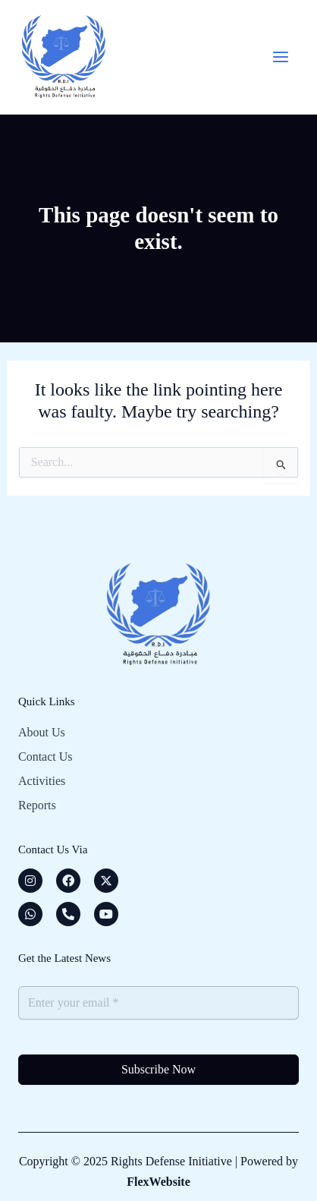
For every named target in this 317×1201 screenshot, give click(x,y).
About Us (41, 732)
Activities (41, 780)
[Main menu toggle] (280, 57)
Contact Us (45, 756)
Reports (37, 805)
